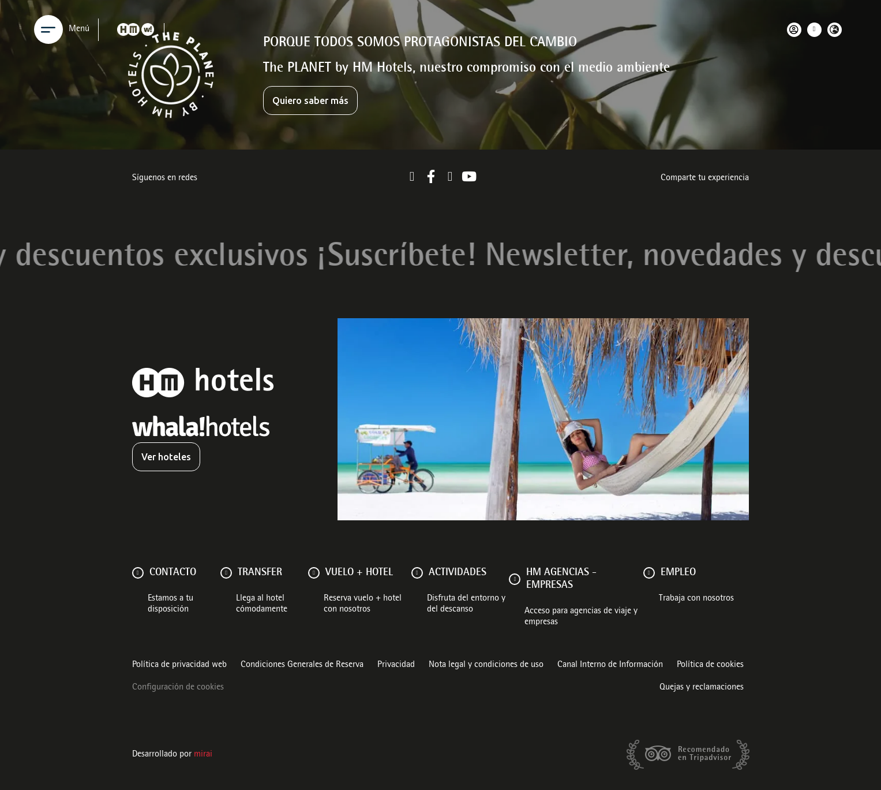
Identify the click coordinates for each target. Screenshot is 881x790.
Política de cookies (710, 665)
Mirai (203, 754)
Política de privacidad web (179, 665)
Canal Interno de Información (610, 665)
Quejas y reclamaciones (701, 687)
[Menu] (48, 29)
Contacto (172, 573)
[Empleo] (649, 573)
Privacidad (396, 665)
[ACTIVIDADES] (417, 573)
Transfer (260, 573)
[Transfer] (226, 573)
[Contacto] (138, 573)
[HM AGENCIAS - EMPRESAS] (514, 579)
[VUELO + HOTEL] (314, 573)
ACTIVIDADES (457, 573)
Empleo (678, 573)
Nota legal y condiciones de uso (486, 665)
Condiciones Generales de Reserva (302, 665)
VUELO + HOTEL (359, 573)
